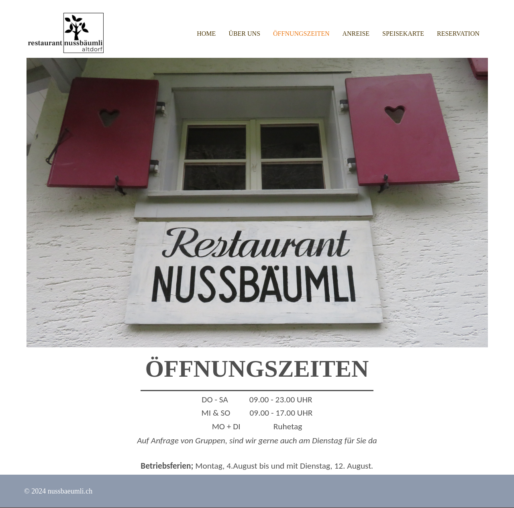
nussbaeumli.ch (70, 491)
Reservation (458, 33)
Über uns (244, 33)
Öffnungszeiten (301, 33)
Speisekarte (403, 33)
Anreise (356, 33)
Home (206, 33)
